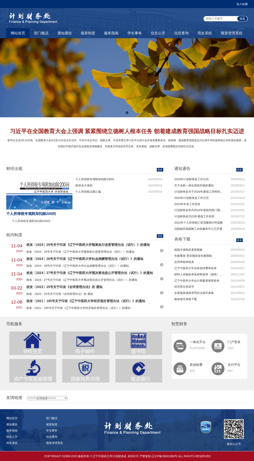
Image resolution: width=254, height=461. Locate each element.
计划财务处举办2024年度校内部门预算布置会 (202, 210)
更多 (160, 169)
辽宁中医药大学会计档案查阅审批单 (196, 280)
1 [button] (124, 149)
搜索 (242, 18)
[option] (127, 138)
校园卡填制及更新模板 (188, 249)
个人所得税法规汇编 (88, 191)
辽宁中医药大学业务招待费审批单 (195, 268)
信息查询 (181, 33)
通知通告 (64, 33)
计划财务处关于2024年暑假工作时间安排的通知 (204, 191)
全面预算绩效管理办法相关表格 (194, 292)
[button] (127, 112)
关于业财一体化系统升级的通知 (194, 185)
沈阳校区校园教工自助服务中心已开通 (198, 228)
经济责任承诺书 (184, 286)
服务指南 (111, 33)
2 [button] (130, 149)
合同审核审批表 (184, 262)
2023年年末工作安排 (187, 204)
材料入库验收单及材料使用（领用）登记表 (201, 274)
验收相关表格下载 (185, 299)
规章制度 (88, 33)
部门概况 (41, 33)
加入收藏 (242, 4)
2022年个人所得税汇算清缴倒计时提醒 (198, 222)
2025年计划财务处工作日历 (191, 179)
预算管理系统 (232, 33)
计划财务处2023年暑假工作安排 (194, 216)
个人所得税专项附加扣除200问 (94, 179)
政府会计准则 (83, 185)
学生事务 (134, 33)
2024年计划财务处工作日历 (191, 197)
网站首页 (18, 33)
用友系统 (204, 33)
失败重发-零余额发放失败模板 (193, 255)
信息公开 (158, 33)
